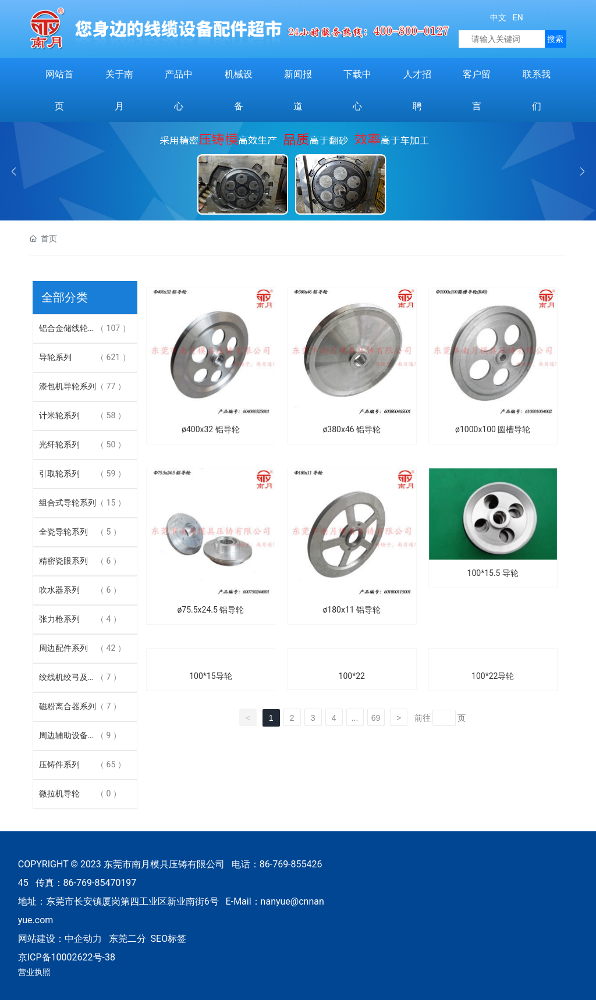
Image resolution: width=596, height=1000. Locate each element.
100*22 (352, 676)
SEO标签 (169, 938)
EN (516, 17)
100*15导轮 (210, 676)
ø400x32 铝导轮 (211, 429)
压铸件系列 (59, 764)
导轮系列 (55, 357)
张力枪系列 (59, 619)
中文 (498, 17)
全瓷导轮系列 (63, 531)
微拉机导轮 (59, 793)
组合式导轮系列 (67, 502)
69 (376, 718)
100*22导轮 (492, 676)
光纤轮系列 (59, 444)
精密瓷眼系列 (63, 560)
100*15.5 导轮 (493, 573)
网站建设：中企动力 (60, 938)
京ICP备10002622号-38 (66, 957)
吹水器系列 (59, 590)
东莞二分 (127, 938)
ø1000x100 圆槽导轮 (492, 429)
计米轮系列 (59, 415)
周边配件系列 (63, 648)
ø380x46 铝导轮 (351, 429)
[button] (582, 171)
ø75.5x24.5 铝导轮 (210, 609)
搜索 (555, 39)
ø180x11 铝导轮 (351, 609)
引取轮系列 (59, 473)
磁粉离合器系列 (67, 706)
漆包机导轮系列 (67, 386)
